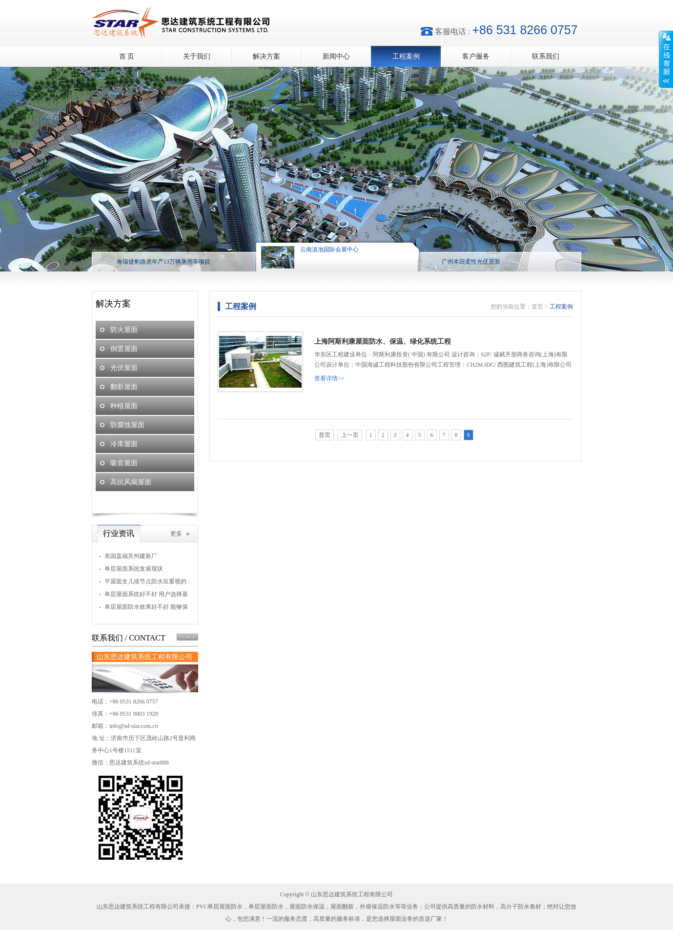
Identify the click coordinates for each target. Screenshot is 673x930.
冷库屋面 (124, 444)
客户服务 (475, 56)
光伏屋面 (124, 368)
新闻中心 (336, 56)
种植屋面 (124, 406)
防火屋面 (124, 329)
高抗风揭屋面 (130, 482)
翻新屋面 (124, 387)
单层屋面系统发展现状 (133, 568)
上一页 (350, 435)
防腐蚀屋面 (127, 425)
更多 (176, 533)
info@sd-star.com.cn (133, 726)
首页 (537, 306)
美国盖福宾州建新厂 (130, 556)
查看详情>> (329, 378)
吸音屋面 (124, 463)
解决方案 (266, 56)
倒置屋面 (124, 348)
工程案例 (406, 56)
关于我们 (196, 56)
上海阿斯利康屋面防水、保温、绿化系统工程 (382, 341)
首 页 (127, 56)
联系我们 (545, 56)
